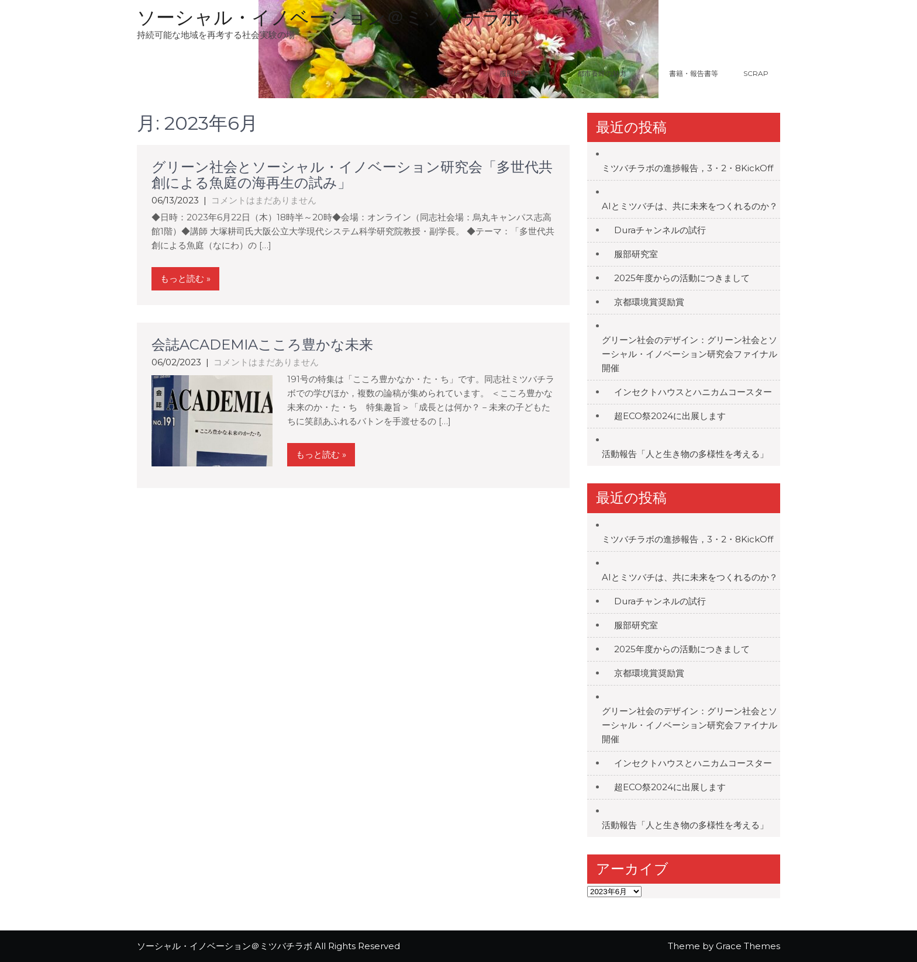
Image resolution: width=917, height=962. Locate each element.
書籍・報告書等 (693, 73)
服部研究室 (517, 73)
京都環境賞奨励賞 (649, 301)
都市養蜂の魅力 (616, 73)
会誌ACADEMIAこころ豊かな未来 (262, 344)
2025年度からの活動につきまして (682, 277)
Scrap (755, 73)
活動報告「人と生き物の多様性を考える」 (685, 453)
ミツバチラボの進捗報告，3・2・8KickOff (687, 168)
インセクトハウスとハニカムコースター (693, 391)
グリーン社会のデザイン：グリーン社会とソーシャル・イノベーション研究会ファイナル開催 (689, 353)
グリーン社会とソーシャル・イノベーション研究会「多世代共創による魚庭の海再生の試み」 (352, 174)
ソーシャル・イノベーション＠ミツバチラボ (328, 17)
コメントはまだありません (263, 200)
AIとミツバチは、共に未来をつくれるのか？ (690, 206)
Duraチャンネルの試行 (660, 230)
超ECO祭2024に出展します (670, 415)
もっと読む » (185, 278)
